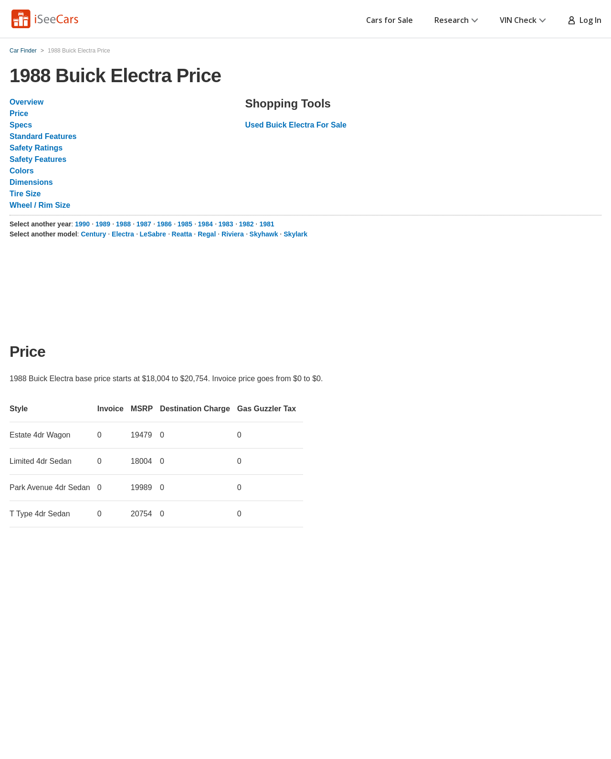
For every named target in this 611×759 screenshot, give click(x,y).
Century (93, 234)
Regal (207, 234)
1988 (123, 224)
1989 (102, 224)
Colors (22, 171)
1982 (246, 224)
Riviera (232, 234)
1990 (82, 224)
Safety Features (38, 159)
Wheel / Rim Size (40, 205)
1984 (205, 224)
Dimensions (31, 182)
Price (19, 113)
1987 (144, 224)
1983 (226, 224)
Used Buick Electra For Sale (296, 125)
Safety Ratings (36, 148)
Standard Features (43, 136)
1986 (164, 224)
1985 (185, 224)
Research (456, 20)
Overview (26, 102)
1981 (266, 224)
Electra (123, 234)
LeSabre (153, 234)
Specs (21, 125)
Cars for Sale (389, 20)
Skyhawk (264, 234)
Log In (584, 20)
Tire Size (25, 194)
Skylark (295, 234)
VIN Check (523, 20)
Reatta (182, 234)
